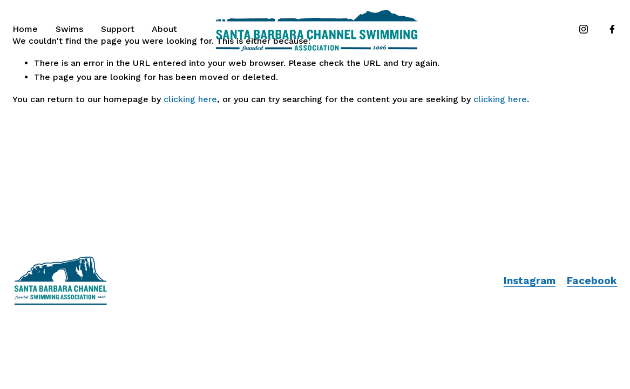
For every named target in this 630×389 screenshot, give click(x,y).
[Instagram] (583, 29)
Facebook (592, 281)
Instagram (530, 281)
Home (25, 29)
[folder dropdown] (69, 29)
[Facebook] (612, 29)
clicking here (190, 99)
